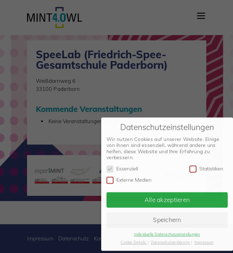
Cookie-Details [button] (134, 240)
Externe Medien (128, 177)
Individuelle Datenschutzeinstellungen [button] (167, 231)
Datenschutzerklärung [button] (170, 240)
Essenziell (122, 166)
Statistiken (206, 166)
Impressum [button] (204, 240)
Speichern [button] (167, 217)
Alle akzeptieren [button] (167, 197)
